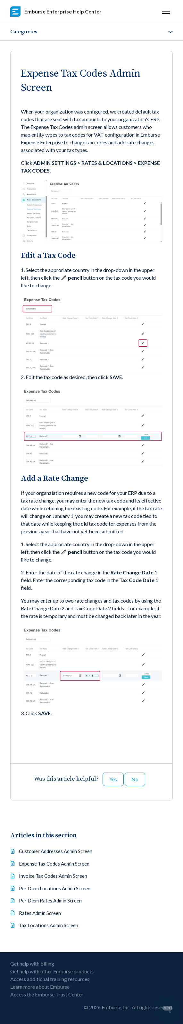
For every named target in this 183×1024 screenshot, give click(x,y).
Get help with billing (32, 964)
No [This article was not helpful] (134, 779)
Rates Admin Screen (40, 913)
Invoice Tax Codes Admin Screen (53, 876)
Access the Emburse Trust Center (46, 994)
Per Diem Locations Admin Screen (54, 888)
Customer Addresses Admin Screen (55, 851)
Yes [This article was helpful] (113, 779)
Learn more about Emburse (40, 987)
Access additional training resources (49, 979)
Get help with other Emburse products (52, 971)
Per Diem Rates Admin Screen (50, 900)
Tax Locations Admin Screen (48, 925)
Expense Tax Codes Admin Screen (54, 864)
